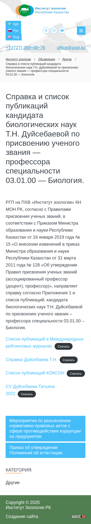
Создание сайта (22, 516)
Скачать (64, 346)
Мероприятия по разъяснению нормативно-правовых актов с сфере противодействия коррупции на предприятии (45, 428)
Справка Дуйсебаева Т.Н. (31, 359)
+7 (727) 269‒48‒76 (25, 47)
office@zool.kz (71, 47)
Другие (13, 482)
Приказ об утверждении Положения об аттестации (35, 450)
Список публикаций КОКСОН (35, 373)
